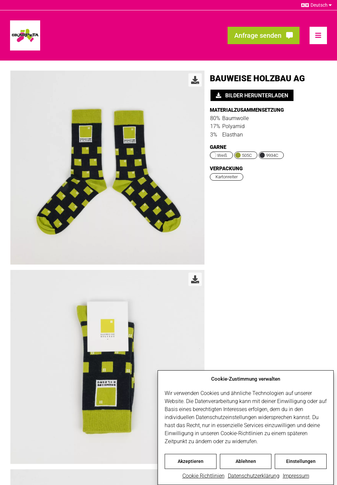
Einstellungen (301, 463)
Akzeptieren (190, 463)
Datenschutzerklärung (253, 478)
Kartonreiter (227, 176)
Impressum (296, 478)
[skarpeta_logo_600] (25, 23)
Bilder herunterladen (252, 95)
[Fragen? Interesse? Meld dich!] (264, 35)
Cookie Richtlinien (203, 478)
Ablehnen (246, 463)
